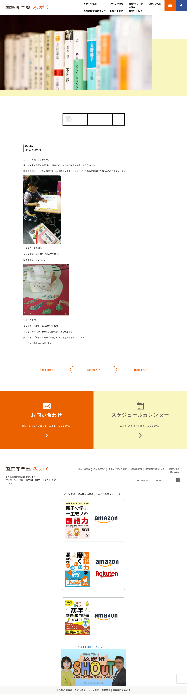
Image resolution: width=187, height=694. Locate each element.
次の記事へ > (140, 369)
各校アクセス (116, 11)
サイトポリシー (143, 480)
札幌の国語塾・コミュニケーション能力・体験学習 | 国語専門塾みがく (95, 689)
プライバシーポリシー (162, 480)
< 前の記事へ (46, 369)
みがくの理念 (90, 3)
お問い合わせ (135, 11)
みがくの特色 (116, 3)
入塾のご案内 (154, 3)
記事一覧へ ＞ (93, 369)
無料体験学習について (95, 11)
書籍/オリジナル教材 (118, 469)
